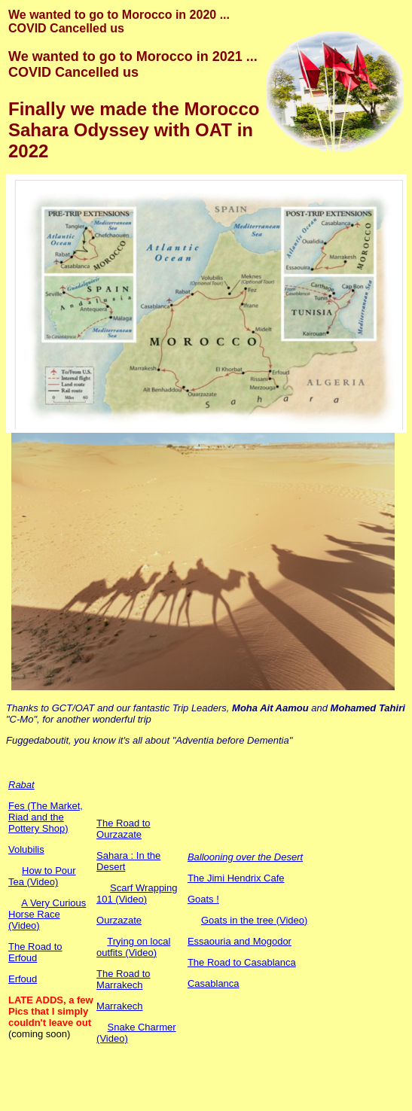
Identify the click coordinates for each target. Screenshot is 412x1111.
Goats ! (203, 899)
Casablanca (214, 983)
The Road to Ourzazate (123, 828)
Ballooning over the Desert (245, 857)
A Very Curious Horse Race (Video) (47, 914)
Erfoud (22, 979)
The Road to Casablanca (242, 962)
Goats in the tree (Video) (254, 920)
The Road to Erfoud (35, 952)
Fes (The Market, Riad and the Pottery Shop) (45, 817)
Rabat (21, 784)
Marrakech (119, 1006)
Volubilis (26, 849)
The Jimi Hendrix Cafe (236, 878)
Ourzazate (119, 920)
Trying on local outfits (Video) (133, 947)
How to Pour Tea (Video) (42, 876)
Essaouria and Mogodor (239, 941)
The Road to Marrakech (123, 979)
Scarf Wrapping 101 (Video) (136, 893)
